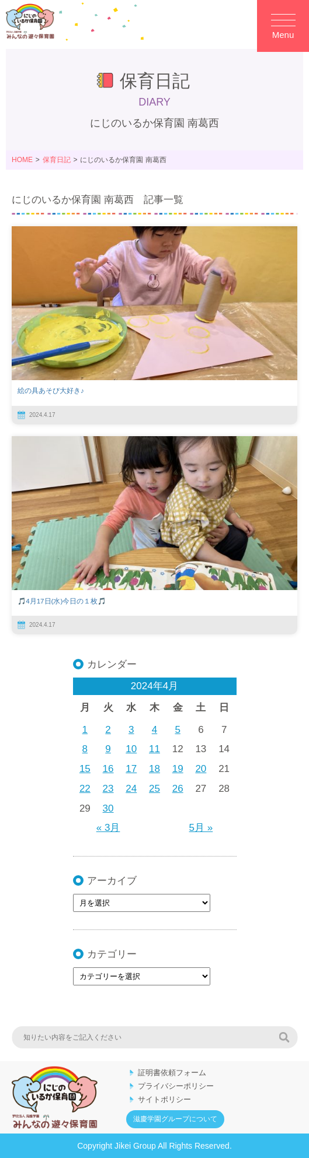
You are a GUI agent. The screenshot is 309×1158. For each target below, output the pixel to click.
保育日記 (57, 160)
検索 (284, 1037)
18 (154, 768)
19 (177, 768)
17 (131, 768)
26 (177, 788)
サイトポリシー (164, 1099)
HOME (22, 160)
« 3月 (108, 827)
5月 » (201, 827)
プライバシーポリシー (176, 1086)
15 (85, 768)
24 (131, 788)
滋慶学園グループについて (175, 1119)
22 (85, 788)
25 (154, 788)
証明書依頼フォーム (172, 1072)
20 (200, 768)
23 (108, 788)
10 (131, 749)
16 (108, 768)
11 (154, 749)
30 (108, 808)
